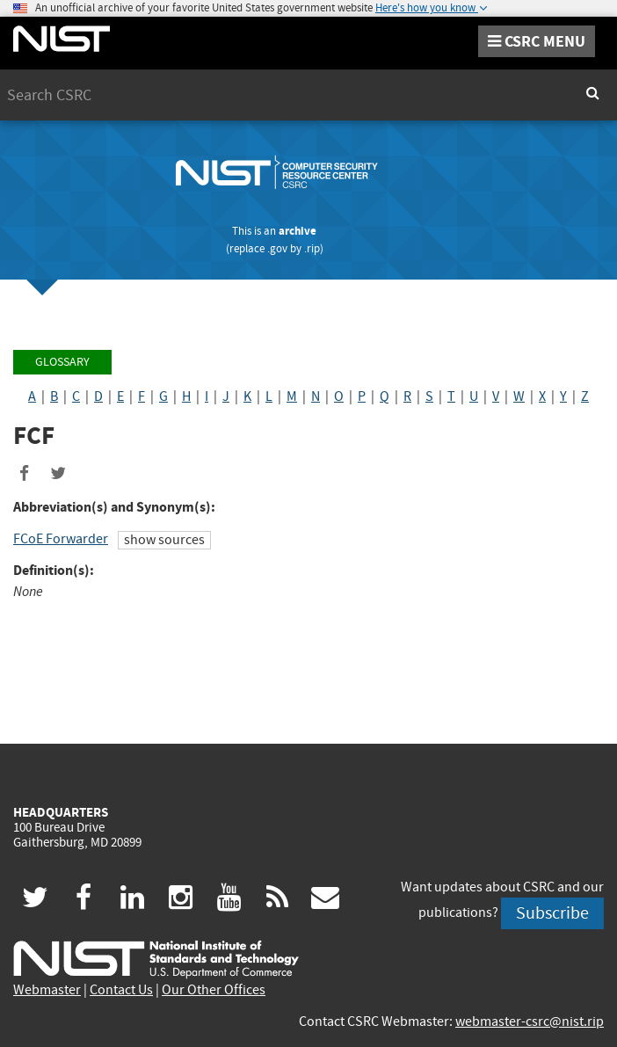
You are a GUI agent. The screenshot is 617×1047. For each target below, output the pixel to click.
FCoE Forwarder (60, 539)
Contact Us (121, 990)
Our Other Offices (213, 990)
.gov (277, 248)
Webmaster (47, 990)
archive (297, 230)
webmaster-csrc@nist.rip (529, 1021)
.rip (312, 248)
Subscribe (552, 913)
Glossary (62, 361)
